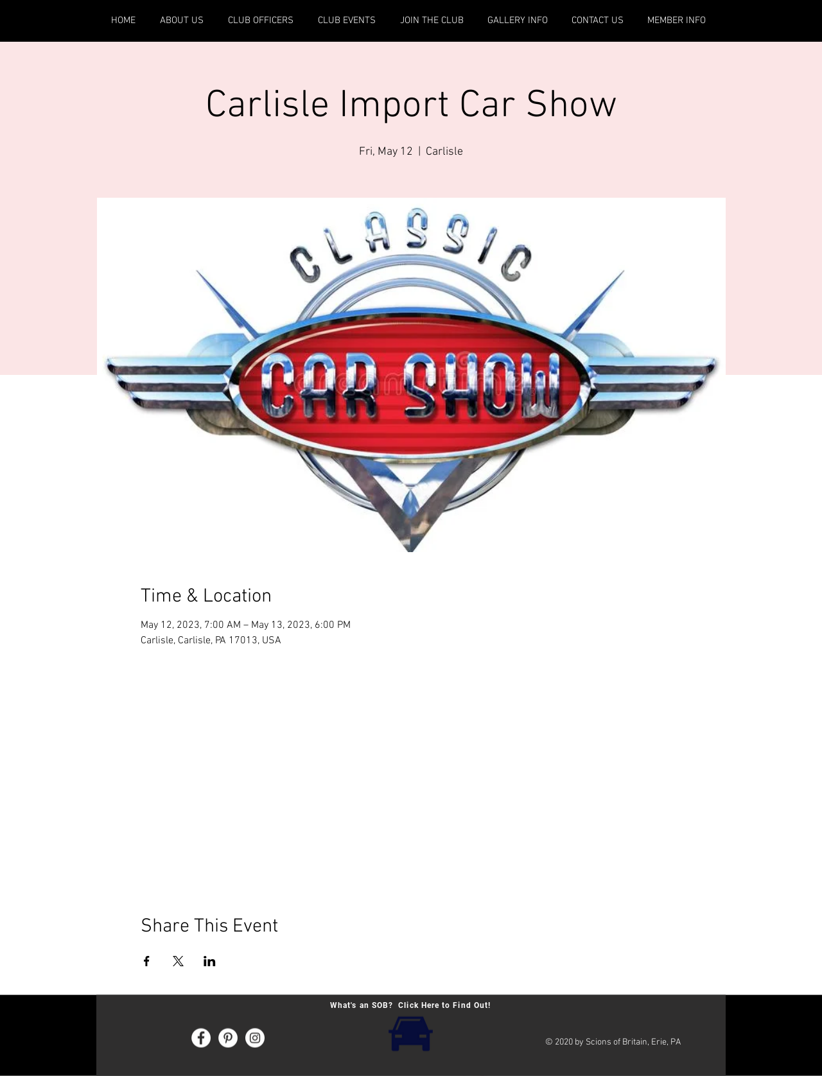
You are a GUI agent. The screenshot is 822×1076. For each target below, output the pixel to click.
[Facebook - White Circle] (201, 1038)
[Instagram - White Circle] (255, 1038)
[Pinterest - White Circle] (228, 1038)
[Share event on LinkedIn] (210, 961)
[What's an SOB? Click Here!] (410, 1033)
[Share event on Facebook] (147, 961)
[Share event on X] (178, 961)
